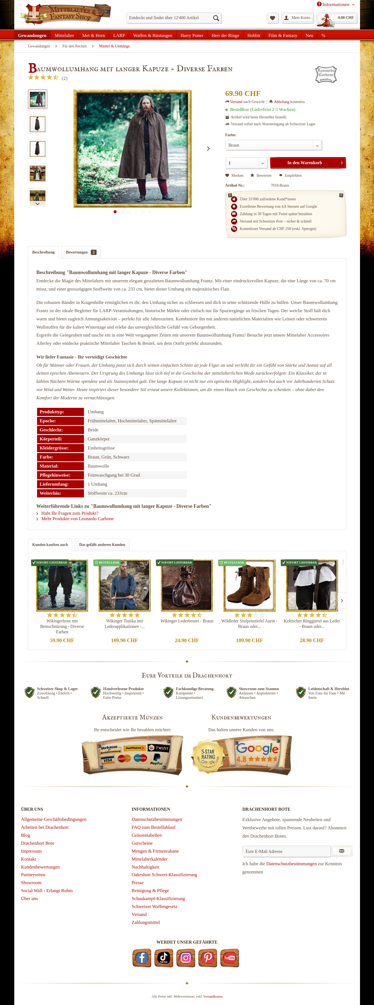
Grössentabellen (147, 835)
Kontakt (28, 859)
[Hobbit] (254, 35)
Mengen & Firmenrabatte (155, 851)
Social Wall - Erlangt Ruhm (47, 890)
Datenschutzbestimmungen (157, 819)
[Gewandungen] (32, 35)
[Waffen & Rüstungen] (152, 35)
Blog (25, 835)
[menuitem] (173, 17)
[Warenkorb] (336, 17)
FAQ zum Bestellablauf (154, 827)
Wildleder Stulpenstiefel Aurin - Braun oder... (249, 624)
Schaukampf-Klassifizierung (158, 898)
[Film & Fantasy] (282, 35)
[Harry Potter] (191, 35)
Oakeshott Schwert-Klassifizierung (164, 874)
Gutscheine (142, 843)
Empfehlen (290, 175)
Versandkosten (213, 996)
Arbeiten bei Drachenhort (45, 827)
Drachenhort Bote (37, 843)
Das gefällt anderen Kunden (102, 545)
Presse (138, 882)
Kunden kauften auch (50, 545)
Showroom (31, 882)
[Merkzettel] (273, 17)
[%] (323, 35)
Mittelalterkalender (149, 859)
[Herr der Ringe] (225, 35)
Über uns (29, 898)
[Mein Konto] (297, 17)
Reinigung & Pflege (150, 890)
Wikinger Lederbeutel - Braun (187, 621)
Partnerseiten (33, 874)
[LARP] (119, 35)
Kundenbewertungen (40, 867)
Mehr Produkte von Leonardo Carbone (75, 518)
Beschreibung (43, 252)
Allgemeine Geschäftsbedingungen (53, 819)
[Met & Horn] (93, 35)
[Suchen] (215, 18)
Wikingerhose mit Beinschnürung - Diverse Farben (62, 626)
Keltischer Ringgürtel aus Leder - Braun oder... (312, 624)
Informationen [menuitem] (334, 4)
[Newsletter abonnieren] (342, 851)
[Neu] (309, 35)
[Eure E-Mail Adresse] (286, 851)
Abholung (281, 102)
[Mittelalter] (64, 35)
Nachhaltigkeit (145, 867)
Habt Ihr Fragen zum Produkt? (67, 513)
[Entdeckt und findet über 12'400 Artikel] (173, 17)
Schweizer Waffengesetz (155, 906)
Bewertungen (81, 252)
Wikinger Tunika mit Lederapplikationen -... (125, 624)
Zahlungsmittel (146, 922)
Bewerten (261, 175)
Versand (236, 102)
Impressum (31, 851)
